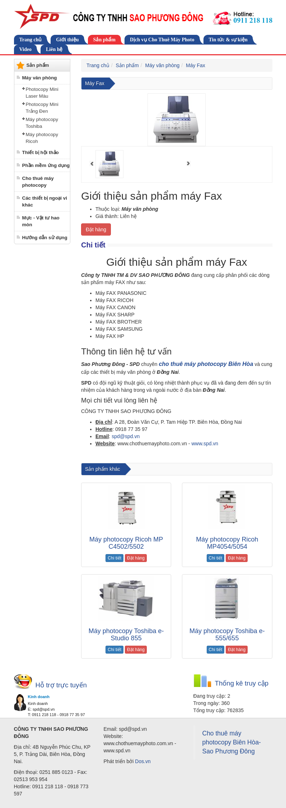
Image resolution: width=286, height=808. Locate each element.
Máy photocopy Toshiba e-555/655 (227, 634)
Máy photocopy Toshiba (42, 123)
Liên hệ (54, 49)
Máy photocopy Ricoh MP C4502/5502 (126, 543)
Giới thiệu (67, 39)
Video (25, 49)
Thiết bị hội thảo (40, 152)
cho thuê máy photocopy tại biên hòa (116, 456)
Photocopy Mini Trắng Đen (42, 108)
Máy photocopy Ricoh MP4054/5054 (227, 543)
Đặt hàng (96, 229)
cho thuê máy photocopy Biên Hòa (206, 364)
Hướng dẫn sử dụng (44, 237)
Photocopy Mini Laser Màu (42, 93)
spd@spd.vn (126, 436)
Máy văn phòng (39, 77)
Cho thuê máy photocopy (38, 182)
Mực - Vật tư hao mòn (41, 221)
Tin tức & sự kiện (228, 39)
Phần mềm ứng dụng (46, 165)
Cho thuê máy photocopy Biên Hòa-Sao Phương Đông (231, 742)
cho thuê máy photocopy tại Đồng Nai (189, 456)
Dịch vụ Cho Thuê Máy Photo (162, 39)
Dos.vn (143, 761)
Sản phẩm (104, 39)
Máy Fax (195, 65)
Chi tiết (114, 558)
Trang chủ (30, 39)
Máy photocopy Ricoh (42, 138)
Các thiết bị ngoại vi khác (44, 201)
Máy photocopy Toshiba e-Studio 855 (126, 634)
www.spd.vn (204, 443)
